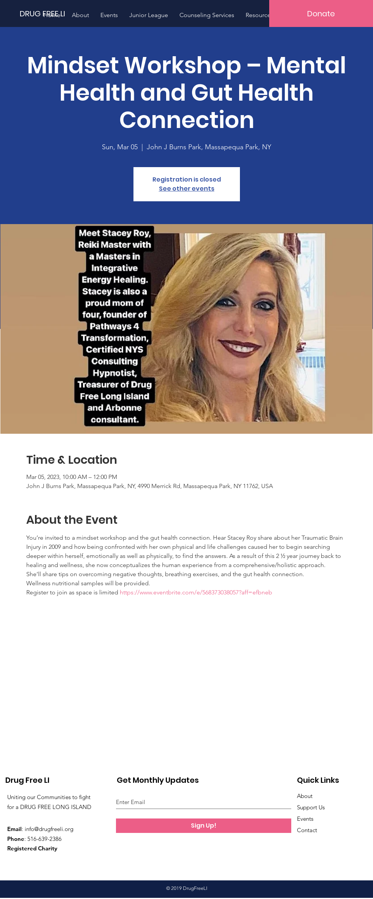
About (305, 795)
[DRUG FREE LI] (45, 13)
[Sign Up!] (203, 825)
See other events (186, 188)
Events (305, 818)
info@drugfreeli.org (49, 829)
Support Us (311, 807)
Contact (307, 830)
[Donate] (321, 13)
